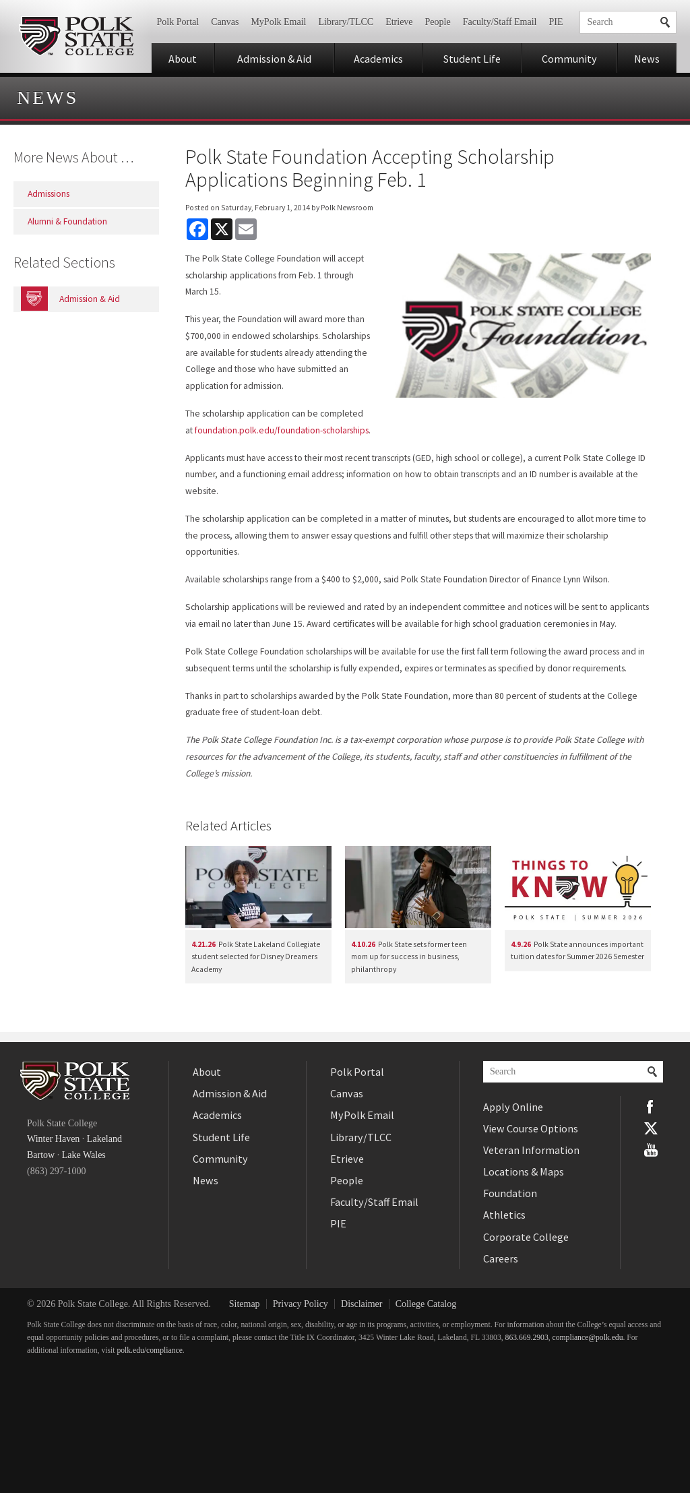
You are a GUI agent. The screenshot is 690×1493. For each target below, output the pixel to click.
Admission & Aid (274, 58)
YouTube (651, 1150)
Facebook (651, 1107)
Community (569, 58)
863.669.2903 (526, 1337)
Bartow (41, 1155)
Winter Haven (53, 1139)
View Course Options (530, 1128)
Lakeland (104, 1139)
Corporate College (526, 1237)
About (182, 58)
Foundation (510, 1193)
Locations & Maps (523, 1171)
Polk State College (76, 36)
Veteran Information (531, 1150)
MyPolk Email (278, 22)
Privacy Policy (300, 1304)
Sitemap (244, 1304)
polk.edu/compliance (149, 1350)
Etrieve (398, 22)
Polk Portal (178, 22)
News (647, 58)
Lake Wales (84, 1155)
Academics (378, 58)
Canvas (225, 22)
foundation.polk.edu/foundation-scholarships (282, 430)
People (438, 22)
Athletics (504, 1214)
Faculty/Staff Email (500, 22)
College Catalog (426, 1304)
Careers (500, 1258)
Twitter (651, 1128)
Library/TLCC (345, 22)
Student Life (472, 58)
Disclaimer (361, 1304)
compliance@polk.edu (588, 1337)
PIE (556, 22)
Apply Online (513, 1107)
